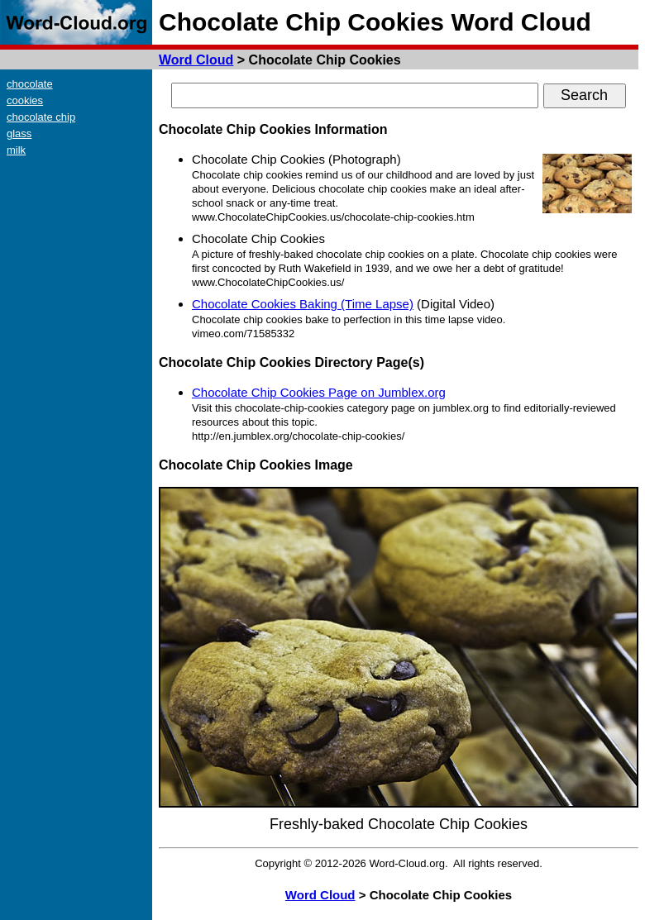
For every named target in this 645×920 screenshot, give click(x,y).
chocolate (30, 84)
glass (19, 133)
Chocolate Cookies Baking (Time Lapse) (302, 304)
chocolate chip (41, 117)
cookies (25, 100)
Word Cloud (196, 60)
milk (16, 150)
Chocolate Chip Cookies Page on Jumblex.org (319, 392)
